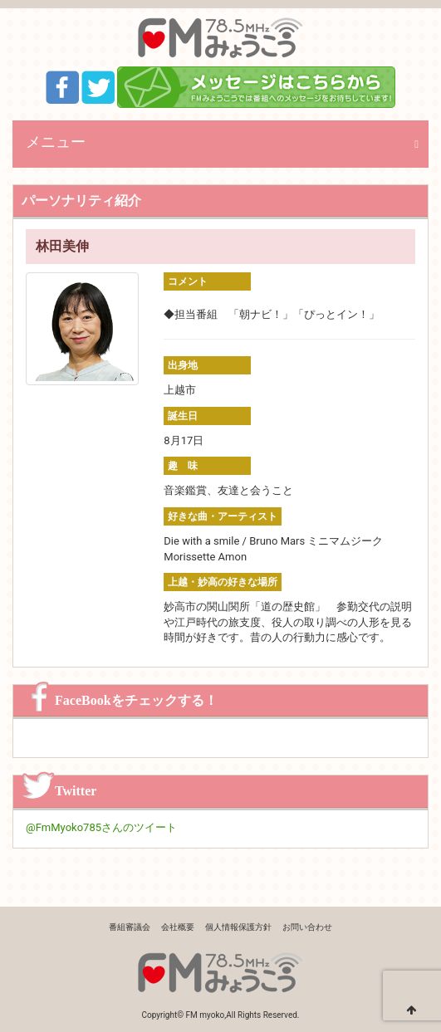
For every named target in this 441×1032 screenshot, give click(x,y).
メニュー (56, 142)
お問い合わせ (307, 927)
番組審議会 (129, 927)
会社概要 (177, 927)
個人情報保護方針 (238, 927)
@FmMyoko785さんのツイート (101, 827)
